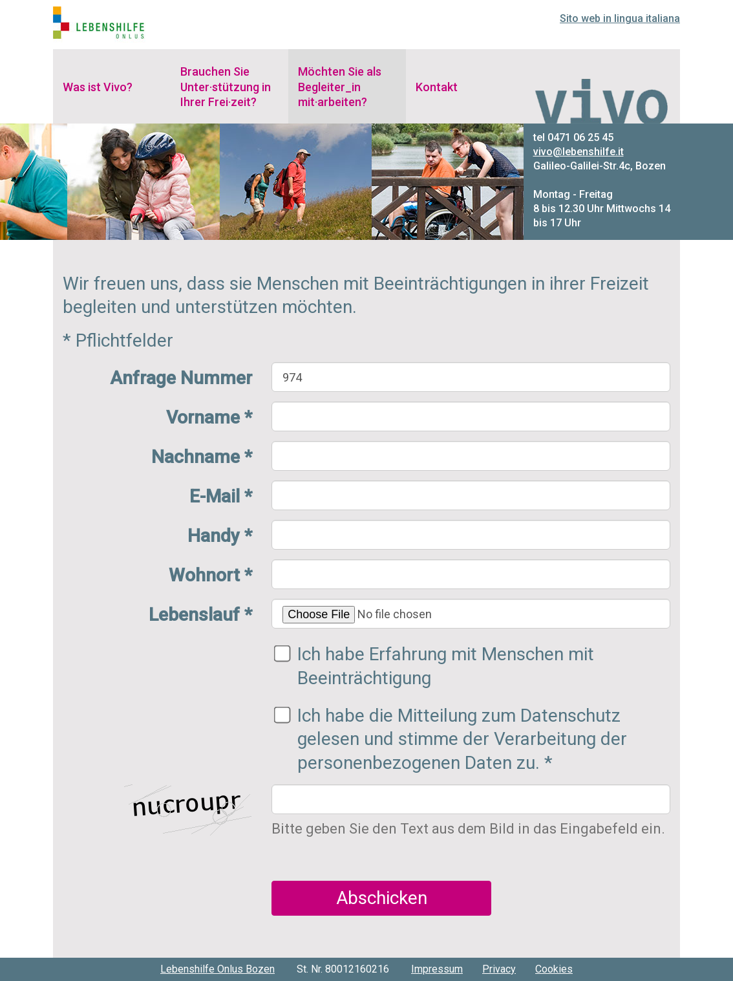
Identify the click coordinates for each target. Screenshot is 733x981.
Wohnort (210, 575)
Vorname (209, 417)
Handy (219, 535)
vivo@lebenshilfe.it (578, 152)
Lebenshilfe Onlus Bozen (217, 969)
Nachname (201, 457)
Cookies (554, 969)
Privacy (499, 969)
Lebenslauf (200, 614)
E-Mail (220, 496)
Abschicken (381, 898)
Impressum (437, 969)
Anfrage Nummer (181, 378)
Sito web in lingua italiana (620, 18)
